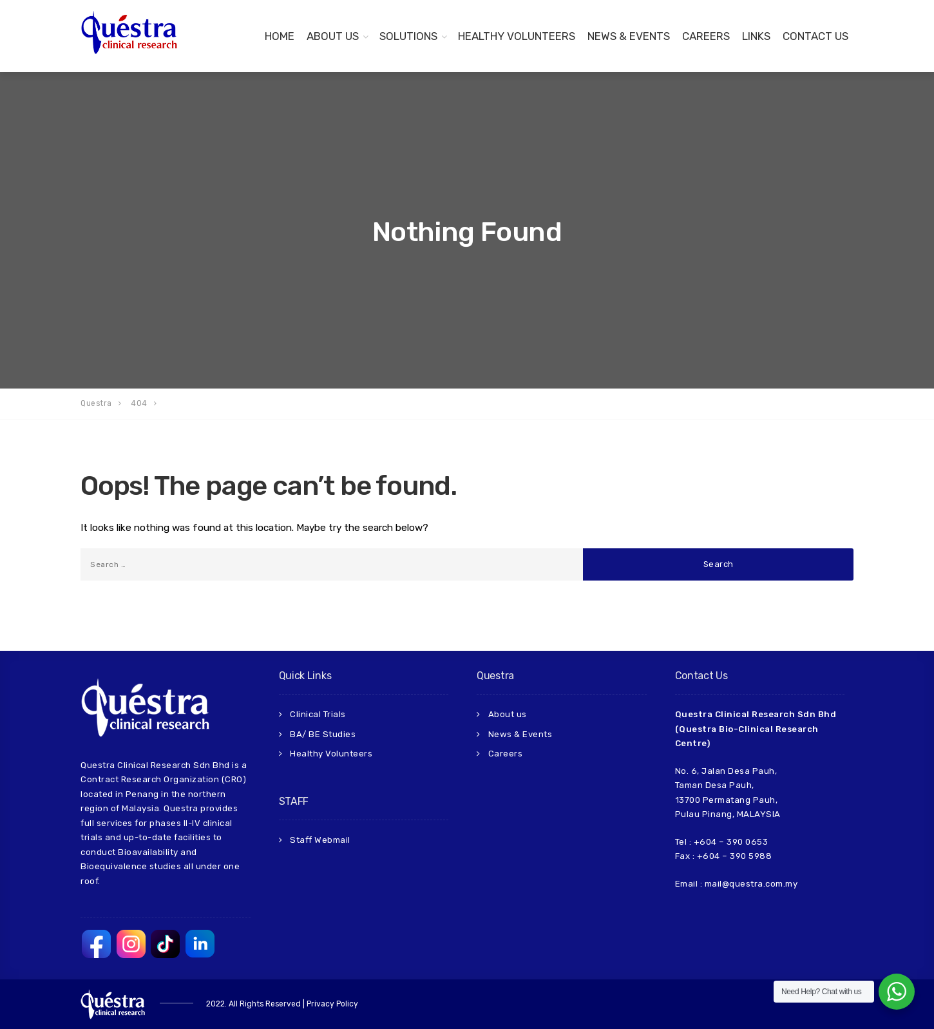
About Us (333, 36)
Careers (706, 36)
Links (756, 36)
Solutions (408, 36)
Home (279, 36)
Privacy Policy (332, 1003)
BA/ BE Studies (323, 734)
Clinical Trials (318, 714)
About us (507, 714)
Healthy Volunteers (516, 36)
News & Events (628, 36)
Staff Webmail (320, 840)
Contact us (815, 36)
